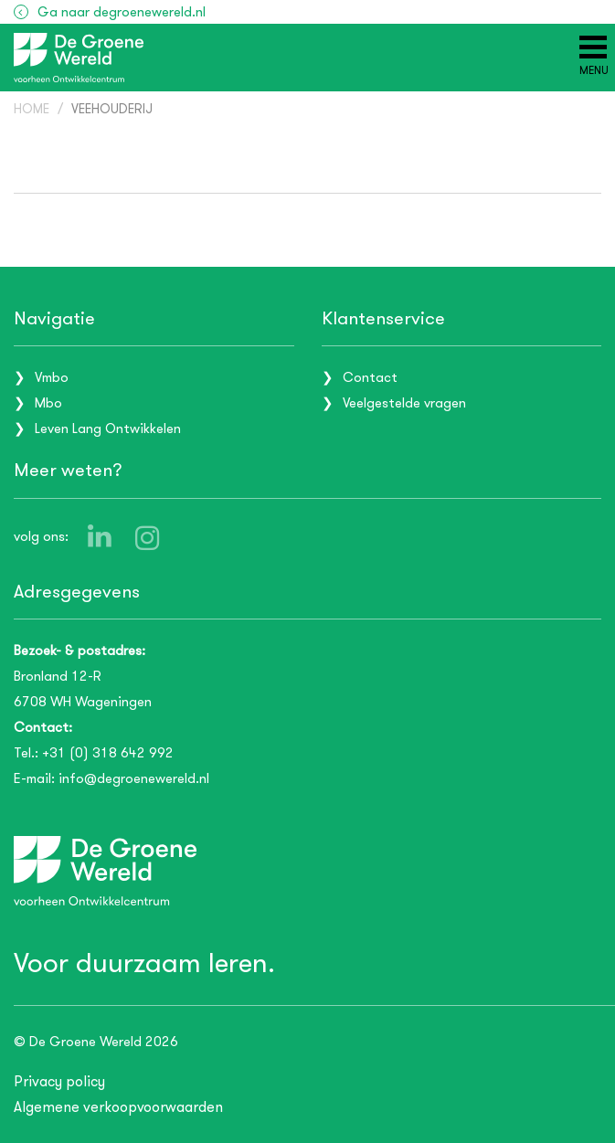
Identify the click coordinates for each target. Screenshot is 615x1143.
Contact (370, 377)
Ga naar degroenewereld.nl (121, 12)
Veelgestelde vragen (404, 403)
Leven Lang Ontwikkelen (108, 428)
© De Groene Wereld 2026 (96, 1041)
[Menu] (594, 56)
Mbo (48, 403)
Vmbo (52, 377)
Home (31, 109)
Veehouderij (112, 109)
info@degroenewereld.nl (133, 778)
